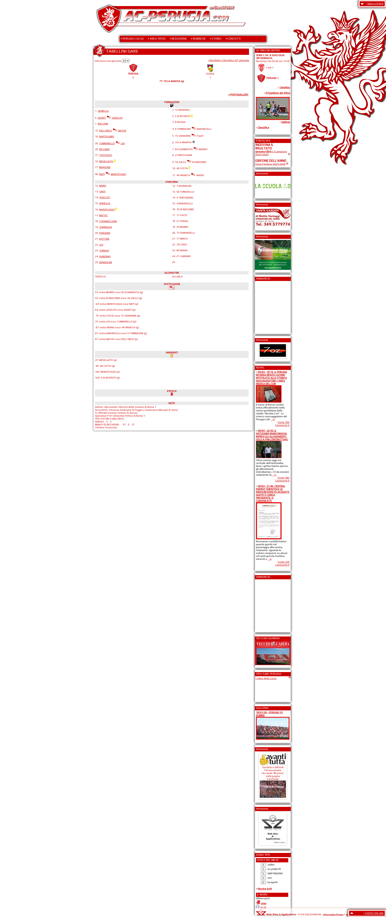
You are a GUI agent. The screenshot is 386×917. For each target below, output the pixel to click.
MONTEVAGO (107, 209)
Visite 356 (284, 422)
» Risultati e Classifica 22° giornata (228, 60)
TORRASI (104, 250)
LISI (101, 244)
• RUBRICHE (198, 38)
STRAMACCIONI (108, 221)
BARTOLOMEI (106, 136)
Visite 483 (284, 477)
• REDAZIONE (178, 38)
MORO (102, 185)
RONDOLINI (105, 262)
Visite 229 (284, 561)
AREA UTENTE (375, 3)
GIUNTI (102, 117)
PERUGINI (104, 233)
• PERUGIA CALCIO (132, 38)
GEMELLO (103, 110)
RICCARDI (104, 149)
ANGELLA (104, 203)
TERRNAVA (105, 227)
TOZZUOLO (105, 155)
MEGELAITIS (106, 161)
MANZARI (104, 167)
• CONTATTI (233, 38)
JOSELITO (104, 197)
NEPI (102, 174)
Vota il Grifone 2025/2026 (270, 163)
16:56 (263, 907)
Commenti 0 (282, 425)
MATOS (103, 215)
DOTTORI (104, 238)
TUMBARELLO (107, 143)
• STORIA (215, 38)
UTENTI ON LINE (374, 913)
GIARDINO (105, 256)
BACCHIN (103, 123)
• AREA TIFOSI (157, 38)
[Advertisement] (267, 306)
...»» (273, 419)
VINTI (102, 191)
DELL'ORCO (105, 130)
